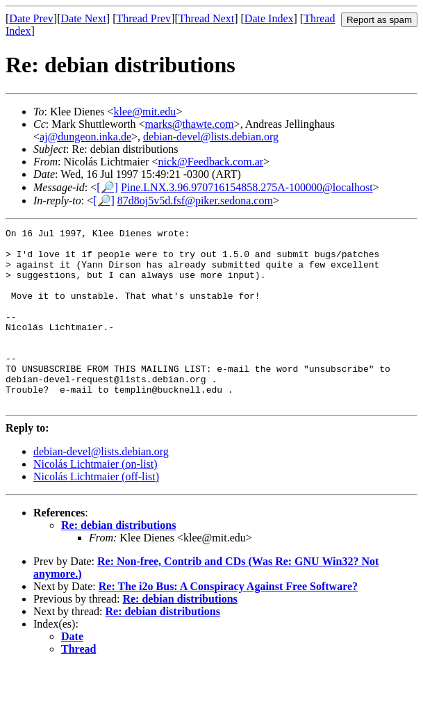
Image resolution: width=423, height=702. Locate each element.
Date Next (83, 18)
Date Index (269, 18)
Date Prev (31, 18)
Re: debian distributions (118, 560)
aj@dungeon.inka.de (85, 136)
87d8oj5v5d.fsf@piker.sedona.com (195, 200)
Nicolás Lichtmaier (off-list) (96, 512)
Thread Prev (143, 18)
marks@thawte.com (189, 124)
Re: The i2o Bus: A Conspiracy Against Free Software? (228, 622)
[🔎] (107, 187)
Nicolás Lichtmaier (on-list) (95, 499)
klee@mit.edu (145, 111)
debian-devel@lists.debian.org (211, 136)
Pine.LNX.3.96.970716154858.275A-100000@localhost (247, 187)
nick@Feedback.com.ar (211, 162)
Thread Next (206, 18)
